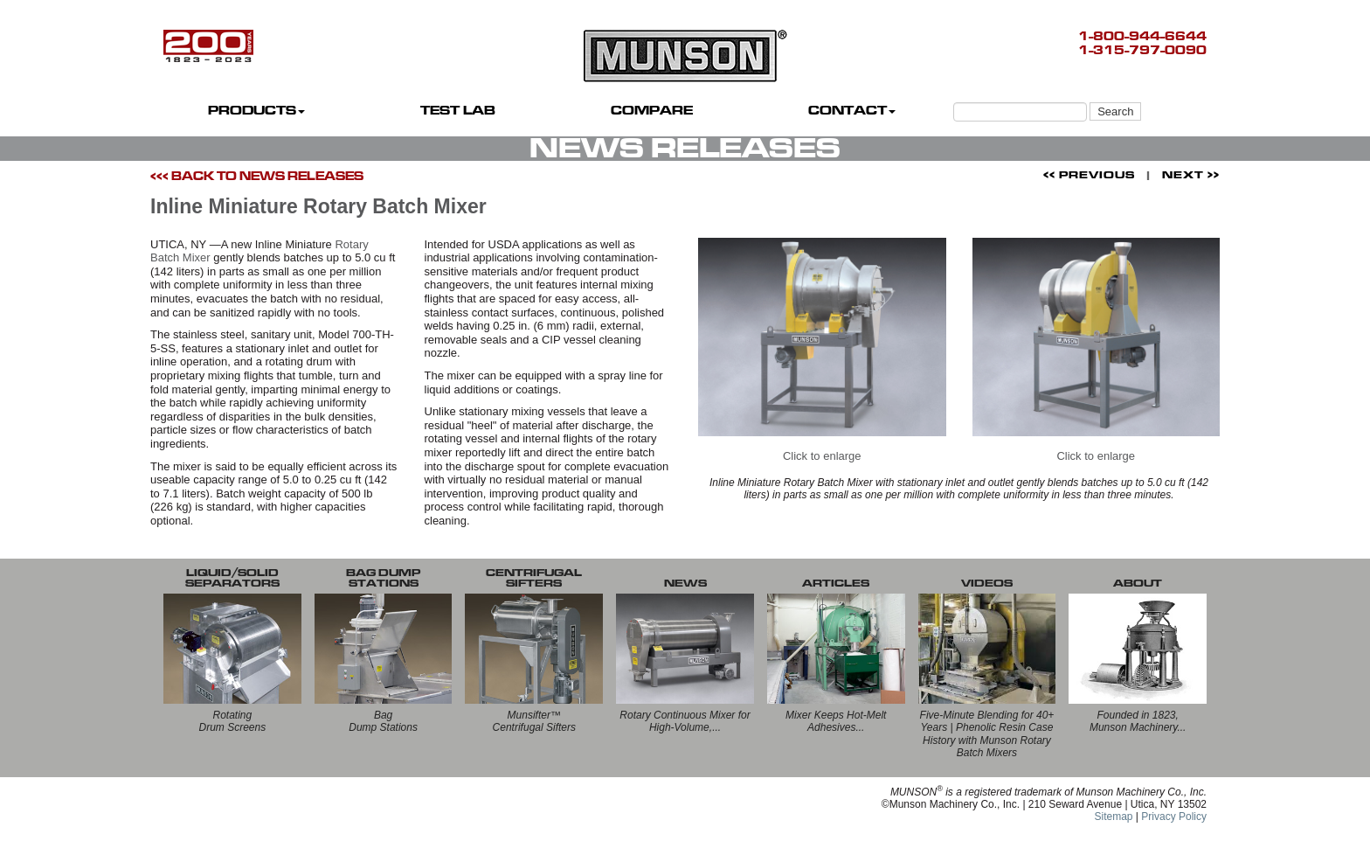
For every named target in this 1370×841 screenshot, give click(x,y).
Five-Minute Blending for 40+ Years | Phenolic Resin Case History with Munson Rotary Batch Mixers (987, 734)
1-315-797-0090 (1142, 50)
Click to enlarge (822, 350)
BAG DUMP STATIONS (383, 578)
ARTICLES (835, 583)
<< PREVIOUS (1089, 175)
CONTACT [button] (852, 110)
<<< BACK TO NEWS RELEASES (256, 176)
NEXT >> (1191, 175)
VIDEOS (987, 583)
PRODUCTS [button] (256, 110)
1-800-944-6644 (1142, 36)
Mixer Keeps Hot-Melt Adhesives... (835, 721)
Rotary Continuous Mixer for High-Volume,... (684, 721)
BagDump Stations (383, 721)
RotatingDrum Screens (232, 721)
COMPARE (652, 110)
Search (1115, 111)
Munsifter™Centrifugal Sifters (534, 721)
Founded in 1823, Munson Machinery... (1138, 721)
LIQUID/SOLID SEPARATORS (232, 578)
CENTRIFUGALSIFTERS (534, 578)
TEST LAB (457, 110)
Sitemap (1113, 816)
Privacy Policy (1174, 816)
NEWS (685, 583)
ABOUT (1137, 583)
